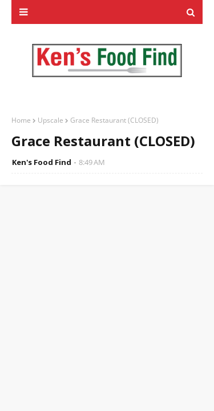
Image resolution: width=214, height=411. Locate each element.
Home (21, 120)
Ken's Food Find (41, 162)
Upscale (50, 120)
